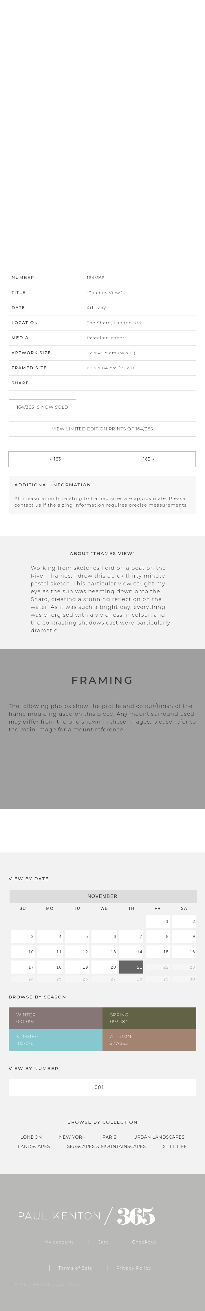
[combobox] (102, 1087)
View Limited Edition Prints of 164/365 (102, 429)
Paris (110, 1137)
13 (113, 952)
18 (59, 967)
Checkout (144, 1242)
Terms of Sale (75, 1268)
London (31, 1137)
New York (72, 1137)
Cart (103, 1242)
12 (85, 952)
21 (139, 967)
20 (113, 967)
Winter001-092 (26, 1018)
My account (59, 1242)
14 (139, 952)
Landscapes (34, 1146)
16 (192, 952)
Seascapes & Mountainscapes (106, 1146)
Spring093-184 (119, 1018)
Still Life (175, 1146)
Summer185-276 (27, 1040)
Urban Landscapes (158, 1137)
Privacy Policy (133, 1268)
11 (59, 952)
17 (31, 967)
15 (166, 952)
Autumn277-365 (120, 1040)
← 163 (55, 459)
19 (85, 967)
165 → (148, 459)
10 (31, 952)
